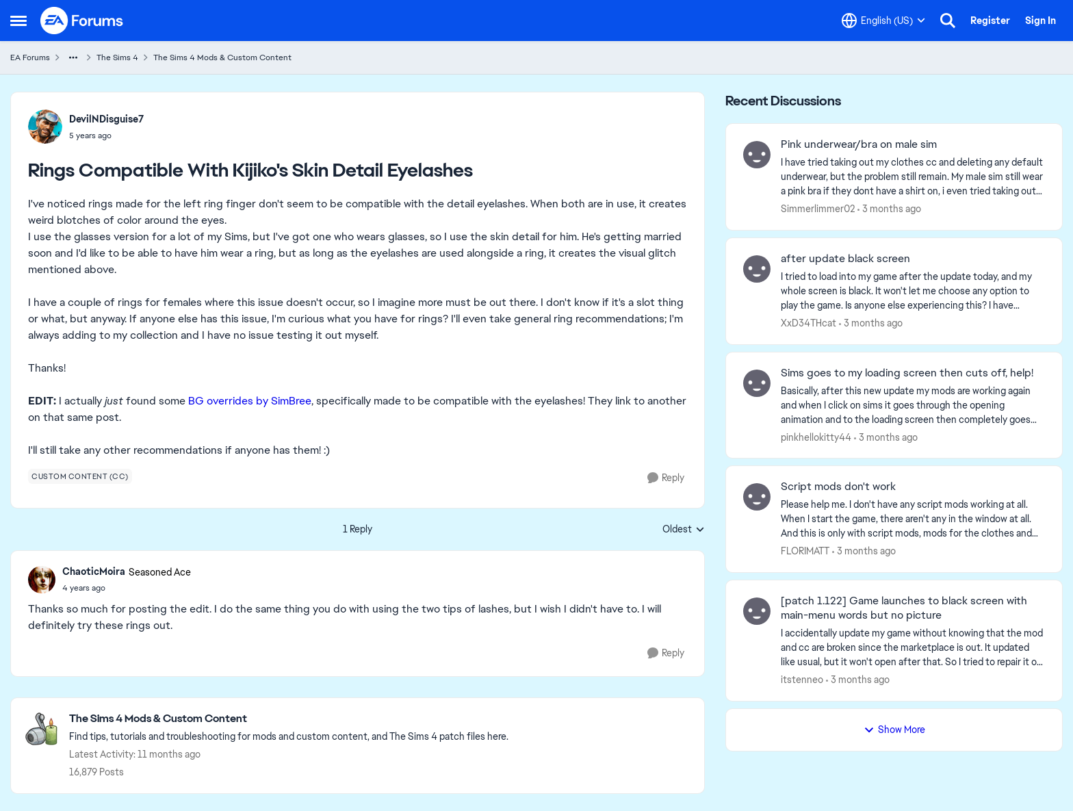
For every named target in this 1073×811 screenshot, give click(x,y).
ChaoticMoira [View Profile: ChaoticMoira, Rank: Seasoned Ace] (93, 571)
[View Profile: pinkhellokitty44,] (757, 383)
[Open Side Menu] (18, 20)
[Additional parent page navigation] (73, 57)
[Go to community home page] (82, 20)
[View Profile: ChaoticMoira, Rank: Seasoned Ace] (41, 579)
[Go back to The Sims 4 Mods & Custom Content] (288, 719)
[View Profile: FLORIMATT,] (757, 497)
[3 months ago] (889, 209)
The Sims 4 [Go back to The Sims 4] (117, 57)
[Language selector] (883, 20)
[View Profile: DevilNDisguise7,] (45, 127)
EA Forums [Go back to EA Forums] (30, 57)
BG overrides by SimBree (249, 401)
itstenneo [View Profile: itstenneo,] (802, 679)
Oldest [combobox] (683, 530)
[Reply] (666, 478)
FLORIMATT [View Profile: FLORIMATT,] (805, 551)
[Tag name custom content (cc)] (80, 476)
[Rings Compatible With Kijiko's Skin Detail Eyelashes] (126, 588)
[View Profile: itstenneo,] (757, 611)
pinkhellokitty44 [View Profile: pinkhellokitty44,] (816, 436)
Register (990, 20)
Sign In (1040, 20)
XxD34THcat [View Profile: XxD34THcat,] (808, 323)
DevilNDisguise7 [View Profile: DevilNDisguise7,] (106, 119)
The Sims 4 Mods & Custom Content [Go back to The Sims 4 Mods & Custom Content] (222, 57)
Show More (894, 729)
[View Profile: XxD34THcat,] (757, 269)
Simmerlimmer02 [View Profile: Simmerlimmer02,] (818, 209)
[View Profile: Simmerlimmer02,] (757, 154)
